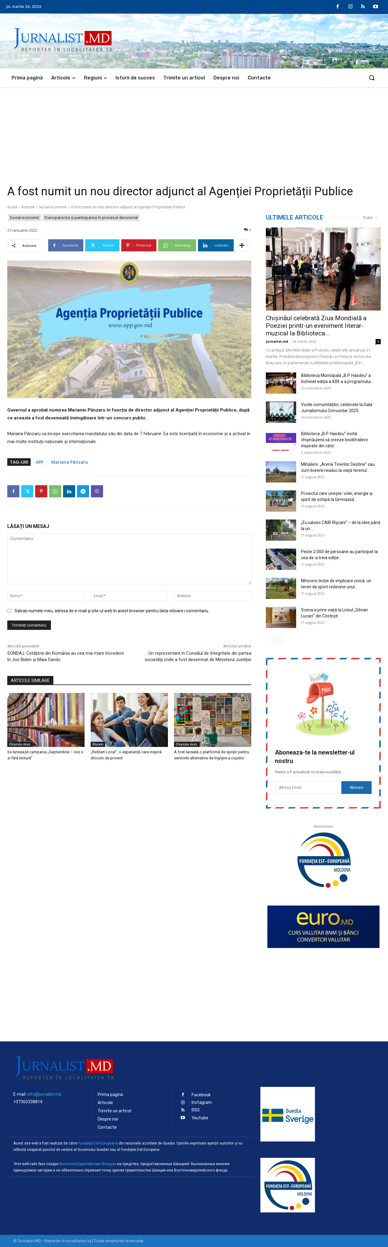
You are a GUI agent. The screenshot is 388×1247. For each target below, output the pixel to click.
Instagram (202, 1102)
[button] (372, 78)
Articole (28, 207)
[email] (308, 787)
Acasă (12, 207)
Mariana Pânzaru (69, 462)
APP (39, 462)
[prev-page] (269, 639)
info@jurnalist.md (44, 1094)
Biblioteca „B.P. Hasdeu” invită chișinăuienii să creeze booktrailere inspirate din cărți (334, 439)
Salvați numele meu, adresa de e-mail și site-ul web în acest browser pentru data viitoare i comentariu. (112, 610)
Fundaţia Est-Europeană (98, 1143)
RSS (196, 1110)
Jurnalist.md (277, 341)
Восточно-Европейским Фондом (88, 1164)
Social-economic (53, 207)
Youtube (200, 1118)
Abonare (356, 787)
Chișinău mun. (20, 744)
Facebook (201, 1094)
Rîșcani (97, 744)
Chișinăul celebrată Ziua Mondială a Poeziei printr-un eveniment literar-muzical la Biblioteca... (316, 325)
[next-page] (279, 639)
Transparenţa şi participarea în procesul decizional (91, 217)
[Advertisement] (194, 132)
